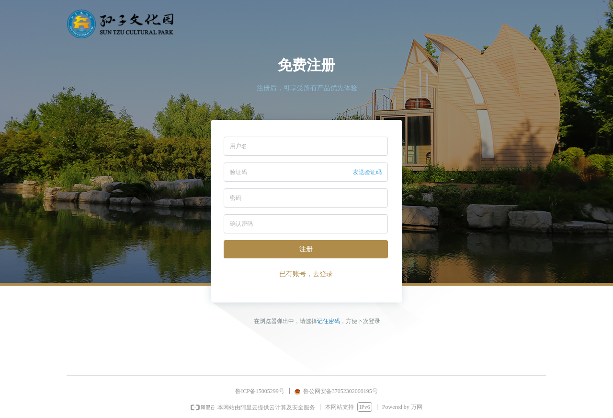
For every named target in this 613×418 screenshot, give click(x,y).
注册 (306, 249)
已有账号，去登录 (306, 274)
